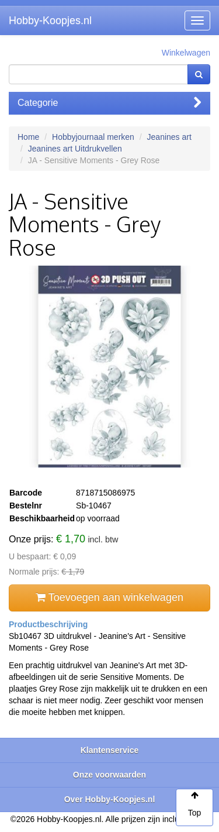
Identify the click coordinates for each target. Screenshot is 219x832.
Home (28, 137)
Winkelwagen (186, 52)
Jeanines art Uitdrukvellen (75, 148)
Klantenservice (110, 750)
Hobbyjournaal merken (93, 137)
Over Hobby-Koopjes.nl (109, 799)
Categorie (109, 103)
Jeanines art (169, 137)
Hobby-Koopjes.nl (50, 20)
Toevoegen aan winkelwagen (109, 597)
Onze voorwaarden (109, 774)
